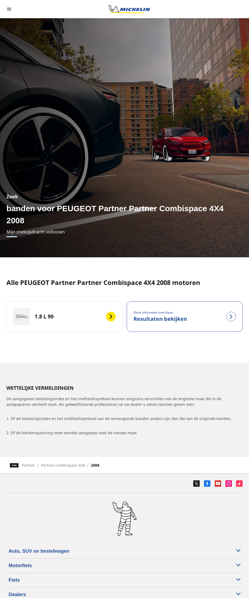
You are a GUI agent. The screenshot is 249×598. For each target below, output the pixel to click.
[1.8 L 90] (64, 316)
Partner (28, 465)
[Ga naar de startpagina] (129, 9)
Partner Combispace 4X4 (63, 465)
